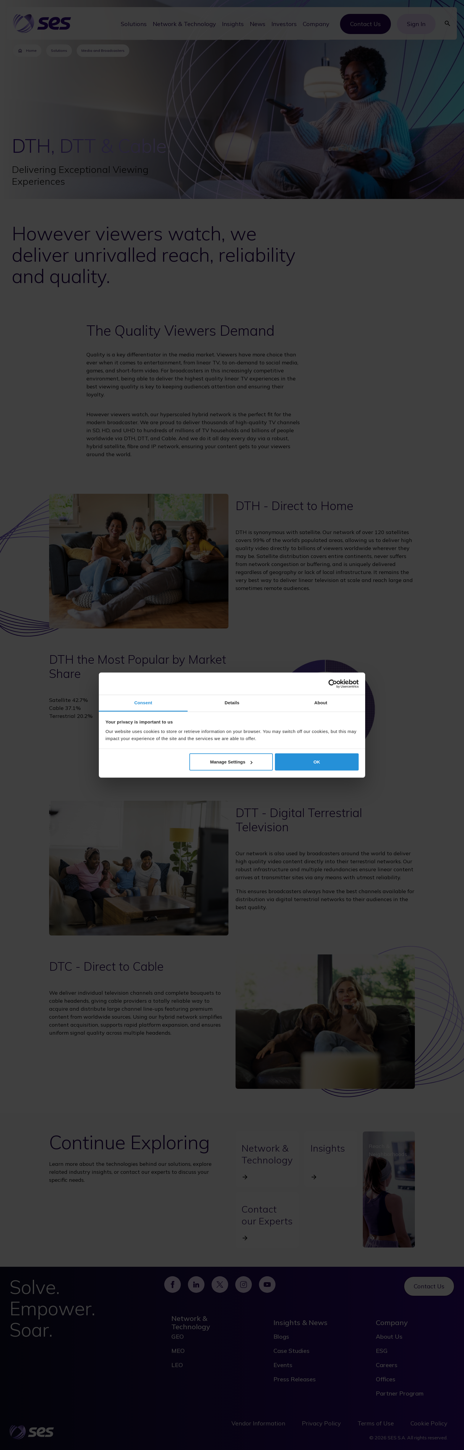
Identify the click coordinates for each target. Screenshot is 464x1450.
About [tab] (320, 702)
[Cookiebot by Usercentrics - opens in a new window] (333, 683)
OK (316, 761)
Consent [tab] (143, 702)
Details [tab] (232, 702)
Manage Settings (231, 761)
